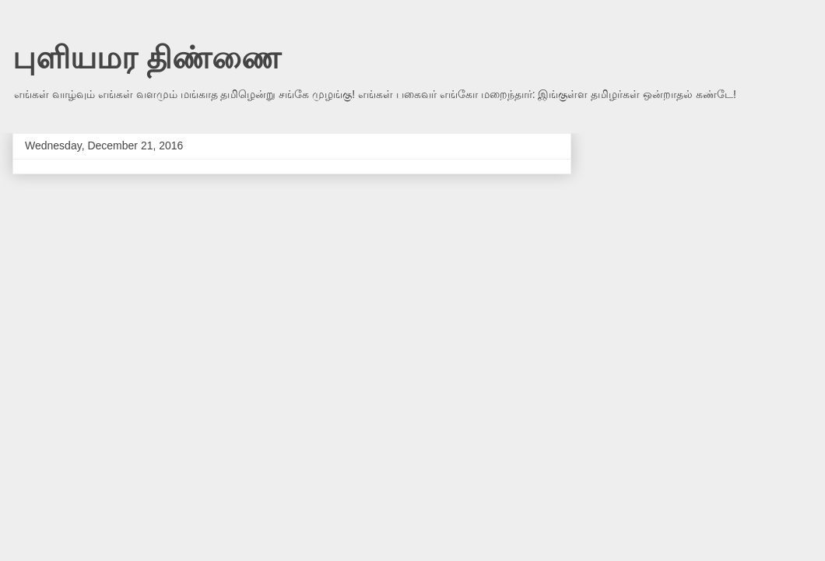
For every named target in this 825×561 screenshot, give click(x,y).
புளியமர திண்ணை (146, 57)
